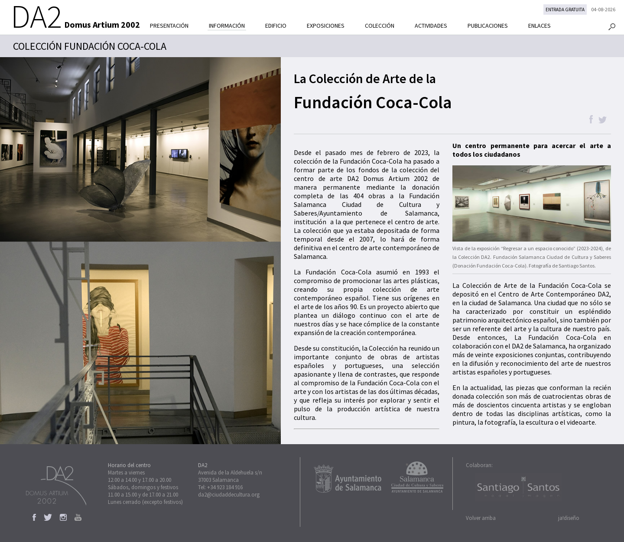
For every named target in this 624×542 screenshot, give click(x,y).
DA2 (202, 465)
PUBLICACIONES (488, 25)
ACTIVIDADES (431, 25)
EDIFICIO (275, 25)
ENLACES (539, 25)
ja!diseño (568, 518)
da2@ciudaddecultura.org (229, 494)
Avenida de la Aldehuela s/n (230, 472)
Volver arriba (481, 518)
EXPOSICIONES (325, 25)
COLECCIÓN (379, 25)
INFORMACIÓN (227, 25)
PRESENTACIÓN (169, 25)
